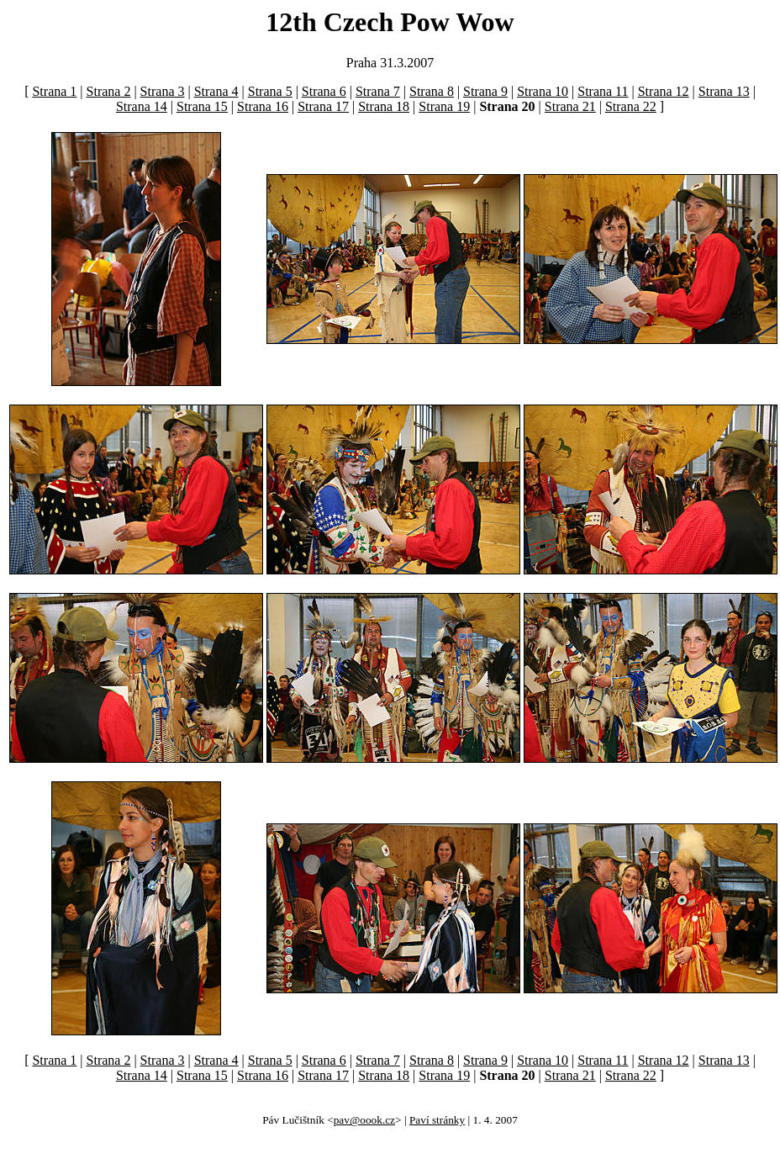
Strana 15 (202, 106)
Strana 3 (162, 91)
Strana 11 (602, 91)
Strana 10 (542, 91)
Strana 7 (378, 91)
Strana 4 (216, 91)
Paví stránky (437, 1120)
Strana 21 (570, 106)
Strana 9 (485, 91)
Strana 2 (109, 91)
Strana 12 (663, 91)
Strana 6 (324, 91)
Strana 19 (444, 106)
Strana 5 (270, 91)
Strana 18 (383, 106)
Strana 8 (431, 91)
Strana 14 (141, 106)
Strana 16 (262, 106)
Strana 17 (323, 106)
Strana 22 (630, 106)
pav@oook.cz (364, 1120)
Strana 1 (54, 91)
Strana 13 (724, 91)
